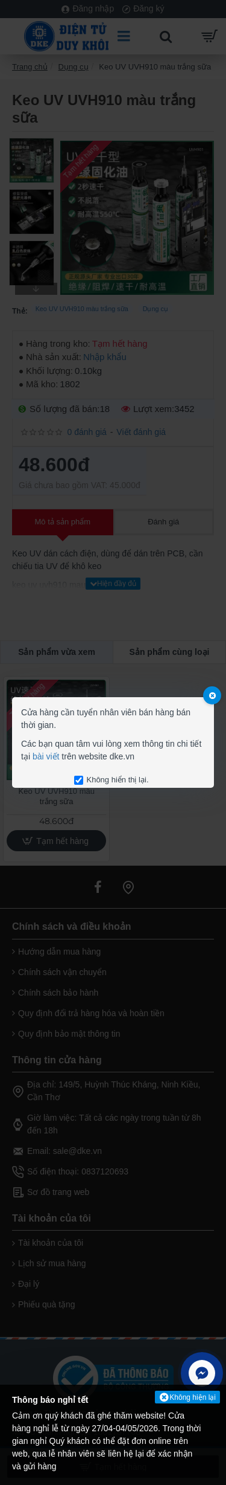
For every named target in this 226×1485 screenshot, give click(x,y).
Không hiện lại (192, 1397)
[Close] (212, 695)
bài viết (46, 756)
